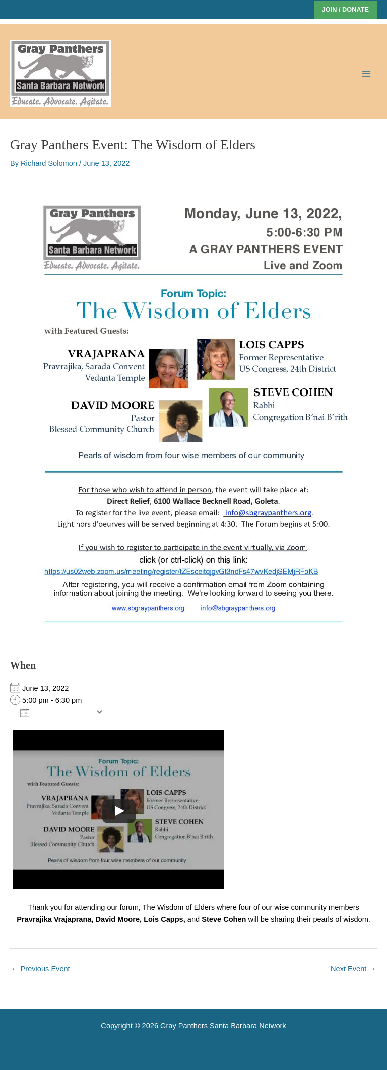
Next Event (353, 969)
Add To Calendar (55, 712)
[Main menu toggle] (366, 73)
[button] (345, 10)
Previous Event (40, 969)
